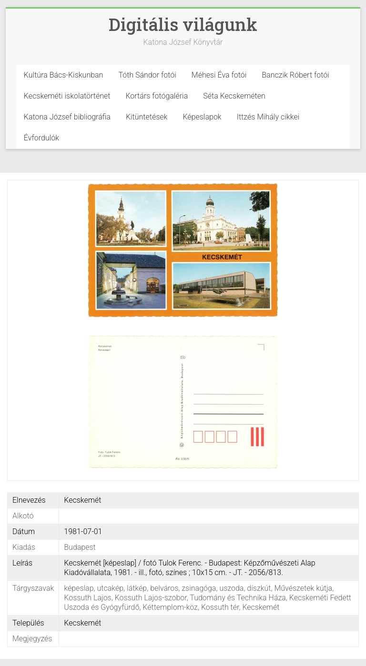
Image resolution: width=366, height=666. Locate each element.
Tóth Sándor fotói (147, 75)
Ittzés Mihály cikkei (268, 116)
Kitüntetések (147, 116)
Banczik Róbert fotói (295, 75)
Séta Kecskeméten (234, 95)
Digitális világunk (183, 24)
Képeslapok (202, 116)
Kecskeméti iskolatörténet (67, 95)
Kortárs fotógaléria (156, 95)
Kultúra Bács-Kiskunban (63, 75)
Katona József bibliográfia (67, 116)
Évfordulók (41, 137)
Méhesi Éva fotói (219, 75)
